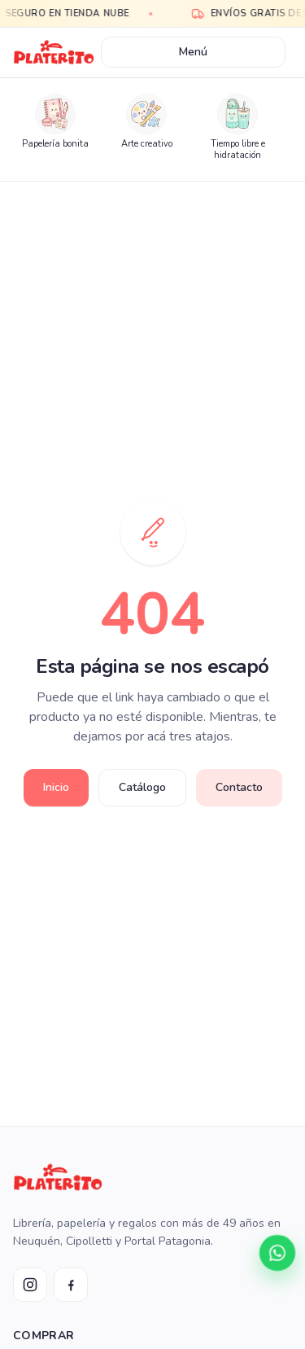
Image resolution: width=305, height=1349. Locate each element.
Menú (193, 51)
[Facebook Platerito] (71, 1285)
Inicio (56, 787)
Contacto (239, 787)
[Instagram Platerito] (30, 1285)
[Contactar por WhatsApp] (277, 1253)
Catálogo (142, 787)
